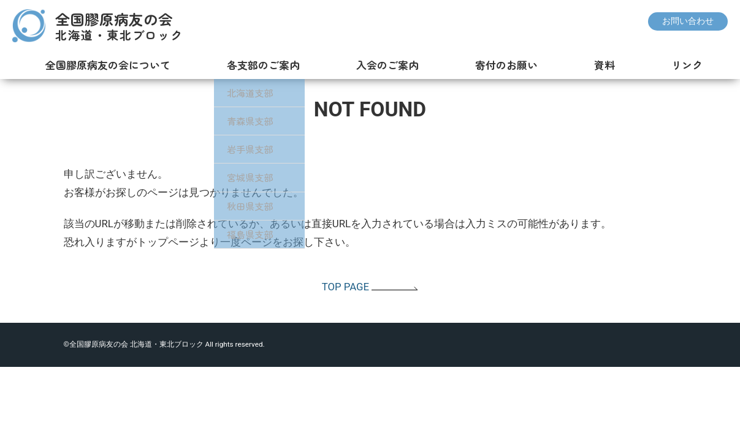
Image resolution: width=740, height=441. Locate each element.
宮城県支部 (244, 177)
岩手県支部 (244, 149)
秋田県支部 (244, 206)
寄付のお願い (502, 65)
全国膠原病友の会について (101, 65)
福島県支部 (244, 234)
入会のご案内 (383, 65)
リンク (685, 65)
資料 (602, 65)
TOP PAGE (370, 287)
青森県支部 (244, 120)
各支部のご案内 (257, 65)
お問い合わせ (688, 21)
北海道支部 (244, 92)
